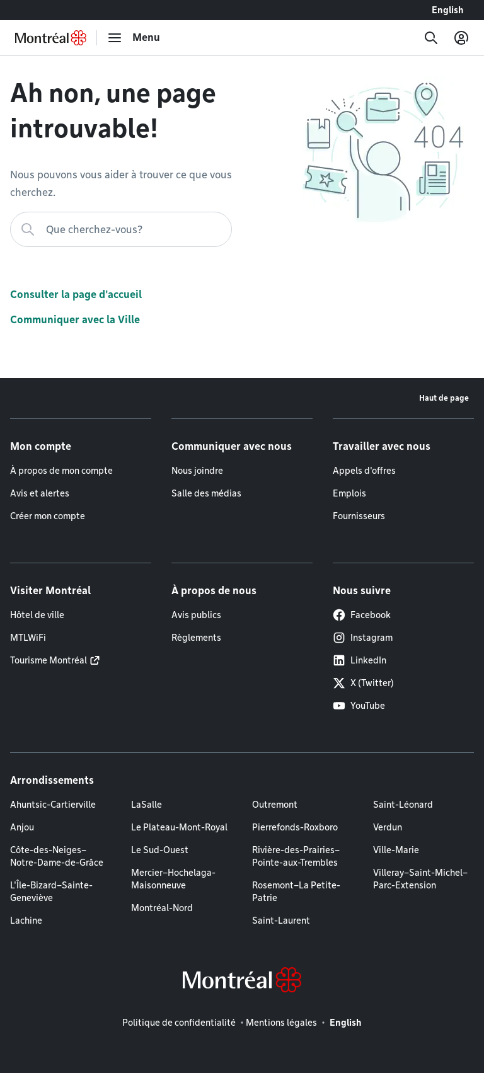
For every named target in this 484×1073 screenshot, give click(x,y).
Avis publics (196, 615)
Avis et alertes (39, 493)
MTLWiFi (28, 638)
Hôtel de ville (37, 615)
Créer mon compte (47, 516)
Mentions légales (281, 1023)
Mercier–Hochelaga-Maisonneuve (173, 879)
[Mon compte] (461, 37)
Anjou (22, 827)
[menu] (133, 37)
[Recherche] (431, 37)
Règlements (196, 638)
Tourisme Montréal (48, 660)
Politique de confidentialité (179, 1023)
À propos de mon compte (61, 471)
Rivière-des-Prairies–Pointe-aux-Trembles (296, 856)
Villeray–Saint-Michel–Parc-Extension (420, 879)
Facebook (362, 615)
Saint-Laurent (281, 920)
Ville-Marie (396, 850)
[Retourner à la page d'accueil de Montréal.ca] (50, 37)
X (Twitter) (363, 683)
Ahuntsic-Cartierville (53, 805)
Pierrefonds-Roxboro (295, 827)
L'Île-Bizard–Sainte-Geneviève (51, 891)
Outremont (274, 805)
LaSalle (146, 805)
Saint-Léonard (403, 805)
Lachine (26, 920)
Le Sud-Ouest (159, 850)
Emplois (349, 493)
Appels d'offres (364, 471)
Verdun (387, 827)
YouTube (359, 705)
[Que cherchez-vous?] (121, 229)
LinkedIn (359, 660)
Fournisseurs (359, 516)
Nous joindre (197, 471)
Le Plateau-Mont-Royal (179, 827)
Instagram (363, 637)
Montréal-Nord (162, 908)
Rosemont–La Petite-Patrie (296, 891)
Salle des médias (206, 493)
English (448, 10)
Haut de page (444, 398)
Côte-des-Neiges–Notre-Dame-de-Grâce (56, 856)
